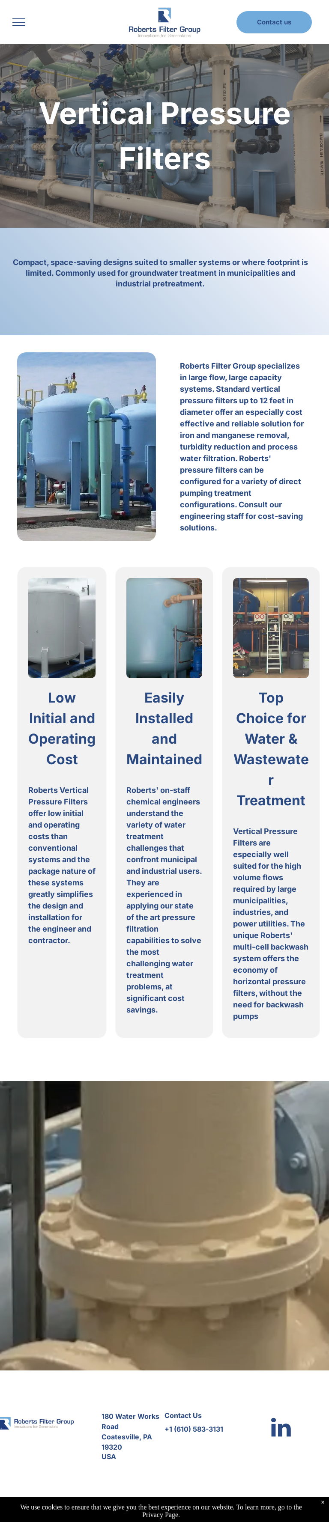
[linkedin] (281, 1428)
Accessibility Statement (221, 1509)
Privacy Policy (170, 1509)
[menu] (19, 22)
